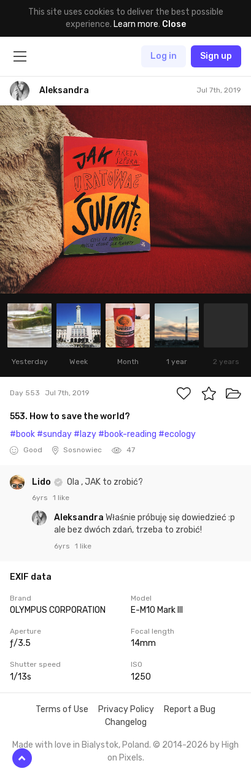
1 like (61, 497)
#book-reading (127, 434)
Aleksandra (80, 517)
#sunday (54, 434)
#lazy (85, 434)
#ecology (177, 434)
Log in (163, 56)
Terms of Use (62, 709)
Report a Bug (189, 709)
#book (22, 434)
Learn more (136, 24)
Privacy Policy (126, 709)
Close (174, 24)
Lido (42, 482)
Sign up (216, 56)
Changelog (126, 722)
